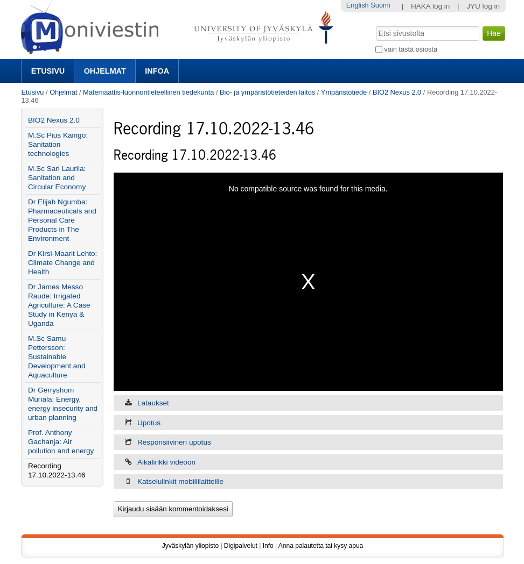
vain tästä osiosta (410, 49)
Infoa (157, 71)
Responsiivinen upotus (174, 442)
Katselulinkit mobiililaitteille (180, 481)
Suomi (380, 5)
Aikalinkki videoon (166, 462)
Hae (374, 25)
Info (268, 545)
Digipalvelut (240, 545)
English (357, 5)
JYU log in (483, 6)
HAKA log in (430, 6)
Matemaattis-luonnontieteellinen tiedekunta (148, 92)
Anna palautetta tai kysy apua (320, 545)
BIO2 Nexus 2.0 (397, 92)
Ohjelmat (105, 71)
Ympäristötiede (344, 92)
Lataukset (153, 403)
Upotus (148, 423)
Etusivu (48, 71)
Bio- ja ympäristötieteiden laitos (267, 92)
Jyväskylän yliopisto (190, 545)
